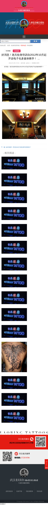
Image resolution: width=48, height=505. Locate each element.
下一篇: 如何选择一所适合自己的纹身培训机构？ (16, 147)
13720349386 (25, 458)
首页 (8, 45)
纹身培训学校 (15, 45)
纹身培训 (15, 66)
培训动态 (23, 45)
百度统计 (3, 504)
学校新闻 (16, 51)
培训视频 (8, 51)
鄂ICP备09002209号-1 (10, 501)
